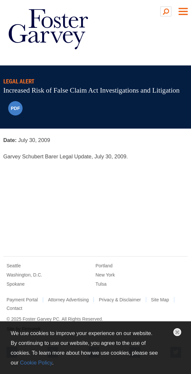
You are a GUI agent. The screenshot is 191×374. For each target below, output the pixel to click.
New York (105, 274)
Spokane (16, 284)
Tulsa (101, 284)
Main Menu (183, 11)
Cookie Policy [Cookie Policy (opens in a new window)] (36, 362)
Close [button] (177, 332)
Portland (104, 265)
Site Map (160, 299)
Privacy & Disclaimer (120, 299)
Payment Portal (22, 299)
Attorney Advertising (68, 299)
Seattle (14, 265)
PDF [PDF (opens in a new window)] (15, 108)
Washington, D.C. (24, 274)
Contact (14, 308)
